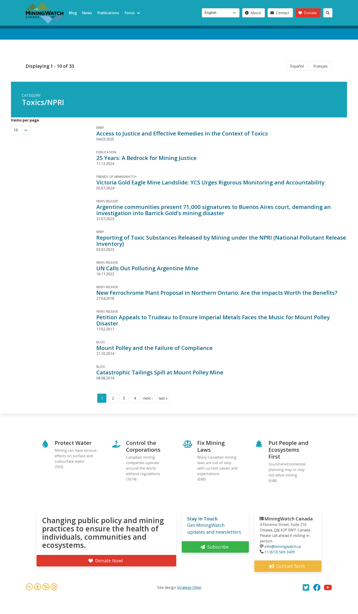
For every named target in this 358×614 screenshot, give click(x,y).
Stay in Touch (202, 519)
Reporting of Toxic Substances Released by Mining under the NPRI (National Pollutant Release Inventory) (221, 240)
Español (297, 66)
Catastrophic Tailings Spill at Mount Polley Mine (159, 372)
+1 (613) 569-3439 (279, 551)
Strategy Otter (189, 587)
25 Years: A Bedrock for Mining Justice (146, 158)
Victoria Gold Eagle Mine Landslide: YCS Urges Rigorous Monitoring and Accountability (210, 182)
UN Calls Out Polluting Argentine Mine (147, 268)
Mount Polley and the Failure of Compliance (154, 348)
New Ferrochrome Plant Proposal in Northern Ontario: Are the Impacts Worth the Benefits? (216, 292)
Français (320, 66)
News (87, 12)
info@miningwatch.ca (282, 546)
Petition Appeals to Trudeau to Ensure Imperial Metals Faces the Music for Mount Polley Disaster (213, 320)
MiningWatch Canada (288, 519)
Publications (108, 12)
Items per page (25, 120)
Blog (73, 12)
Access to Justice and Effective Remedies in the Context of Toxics (182, 133)
